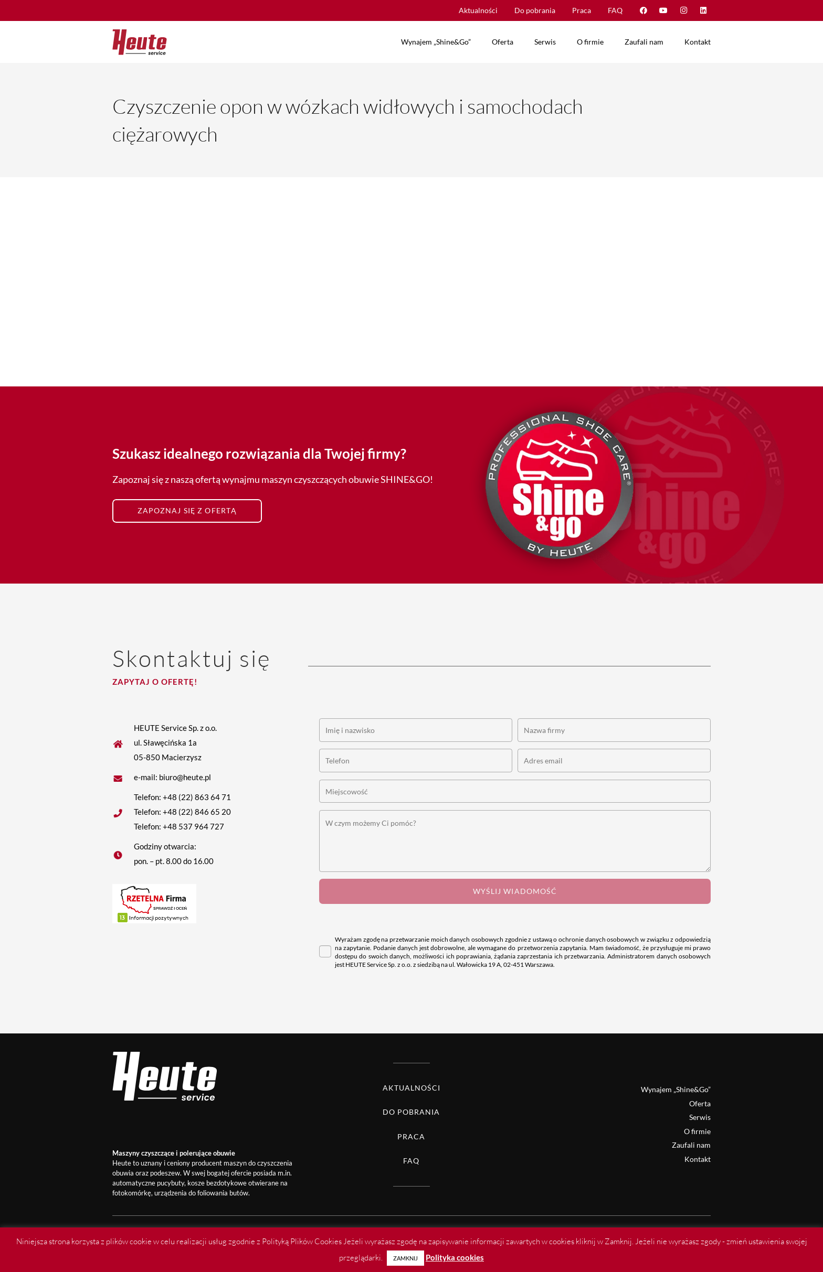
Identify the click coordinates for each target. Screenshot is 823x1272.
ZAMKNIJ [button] (405, 1258)
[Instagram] (683, 10)
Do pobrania (411, 1111)
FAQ (411, 1160)
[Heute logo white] (146, 1076)
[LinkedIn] (703, 10)
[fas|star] (123, 777)
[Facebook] (643, 10)
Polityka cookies (455, 1257)
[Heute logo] (139, 42)
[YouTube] (663, 10)
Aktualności (411, 1087)
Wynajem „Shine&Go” (676, 1089)
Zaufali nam (691, 1144)
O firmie (697, 1131)
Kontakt (697, 1159)
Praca (411, 1136)
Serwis (700, 1117)
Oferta (700, 1103)
